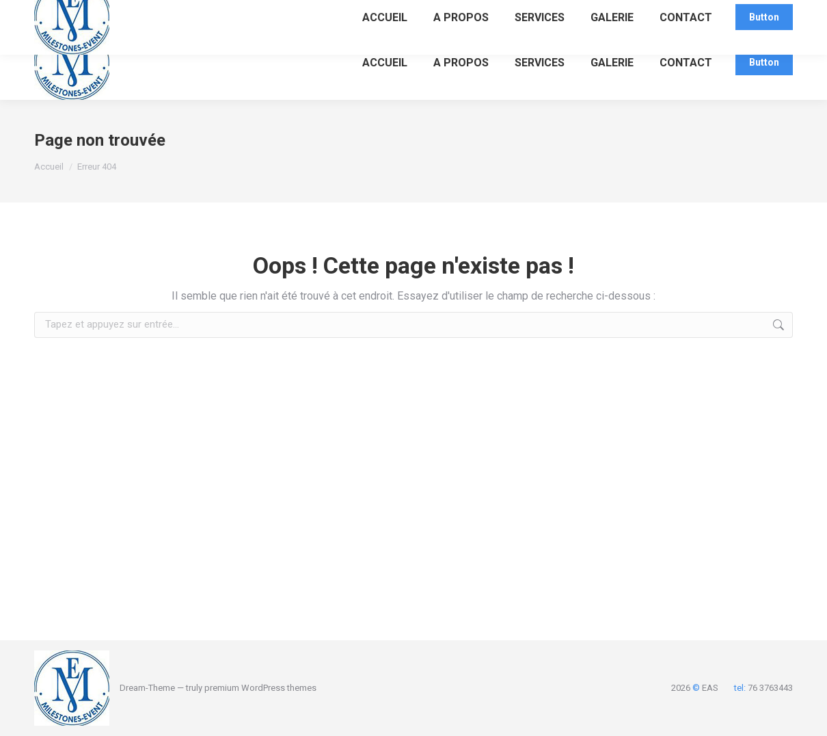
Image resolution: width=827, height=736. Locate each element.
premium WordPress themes (260, 688)
